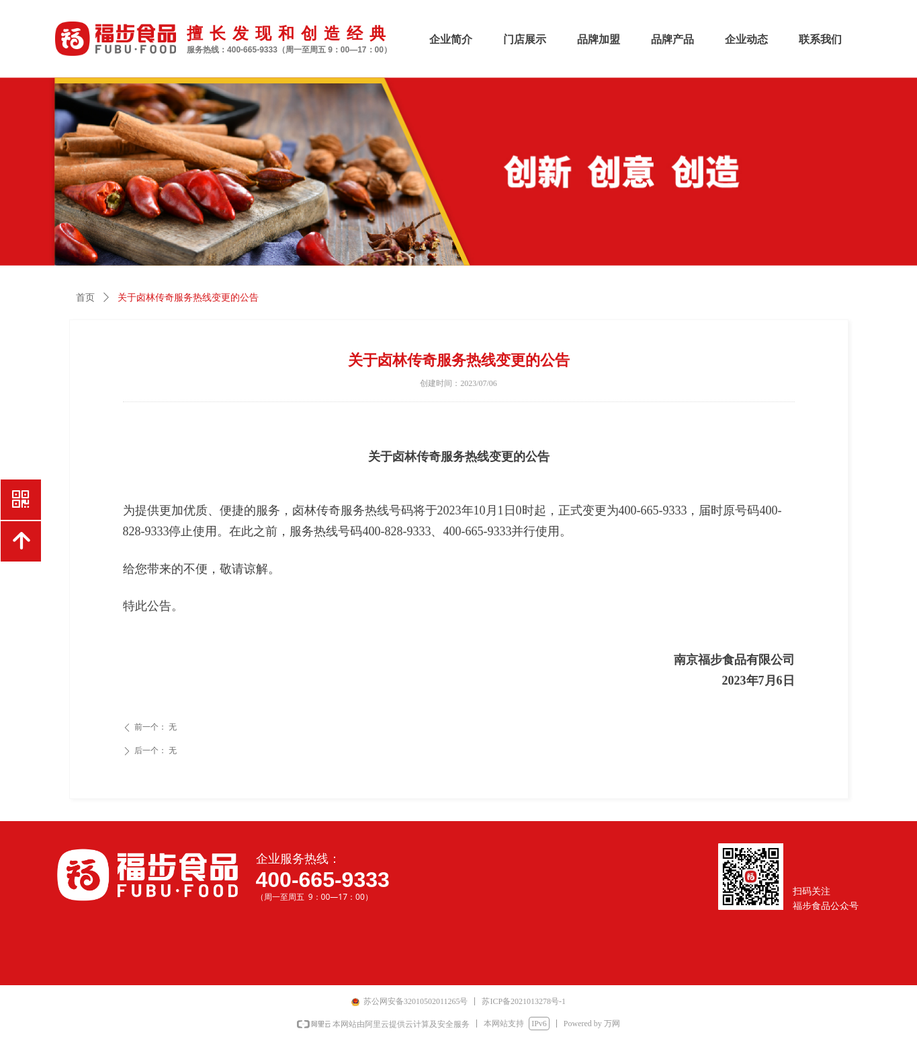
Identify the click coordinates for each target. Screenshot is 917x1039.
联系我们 (820, 39)
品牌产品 (672, 39)
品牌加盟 (598, 39)
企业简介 (450, 39)
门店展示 (524, 39)
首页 (85, 298)
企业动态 (746, 39)
